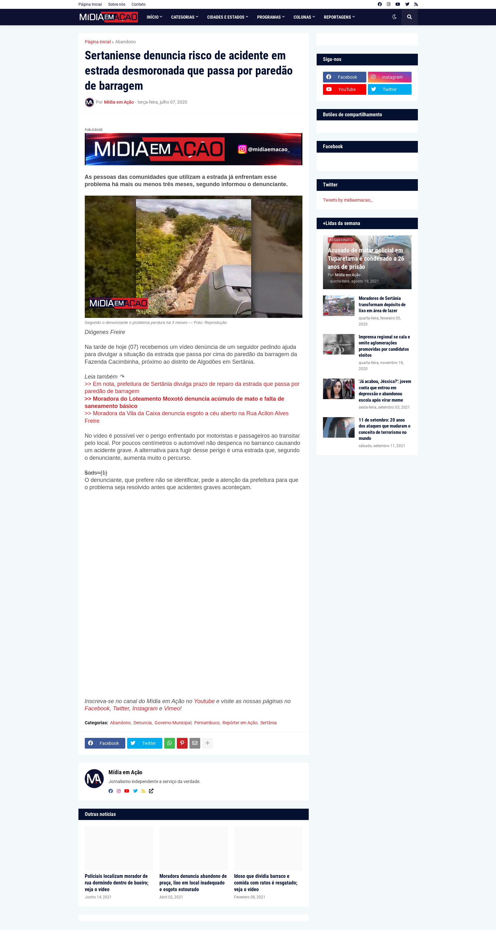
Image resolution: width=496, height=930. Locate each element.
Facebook (97, 708)
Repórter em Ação (239, 722)
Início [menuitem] (152, 17)
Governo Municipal (173, 722)
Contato (139, 4)
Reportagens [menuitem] (337, 17)
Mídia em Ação (125, 772)
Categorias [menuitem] (183, 17)
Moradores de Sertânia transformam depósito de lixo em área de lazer (382, 304)
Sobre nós (116, 4)
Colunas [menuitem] (302, 17)
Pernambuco (207, 722)
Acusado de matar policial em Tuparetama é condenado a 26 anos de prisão (366, 258)
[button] (394, 17)
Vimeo (172, 708)
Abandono (125, 42)
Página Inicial (90, 4)
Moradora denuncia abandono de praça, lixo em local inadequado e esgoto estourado (193, 882)
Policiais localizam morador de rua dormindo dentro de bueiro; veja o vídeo (116, 882)
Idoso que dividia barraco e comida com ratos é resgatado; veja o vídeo (265, 882)
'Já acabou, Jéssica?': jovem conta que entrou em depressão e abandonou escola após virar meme (385, 391)
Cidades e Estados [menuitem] (226, 17)
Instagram (145, 708)
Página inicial (98, 42)
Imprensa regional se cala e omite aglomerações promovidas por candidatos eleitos (384, 346)
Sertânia (268, 722)
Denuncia (142, 722)
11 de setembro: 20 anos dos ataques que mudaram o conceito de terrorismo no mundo (384, 429)
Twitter (121, 708)
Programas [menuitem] (269, 17)
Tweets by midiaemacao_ (347, 200)
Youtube (204, 701)
